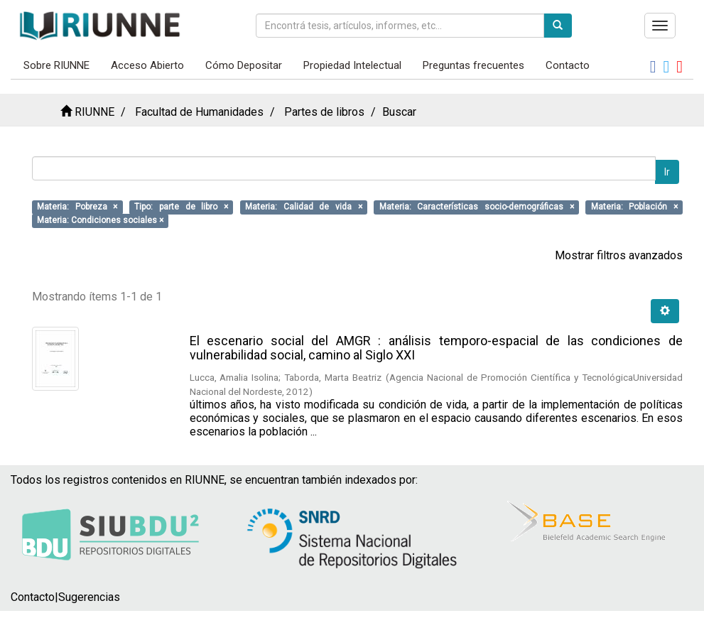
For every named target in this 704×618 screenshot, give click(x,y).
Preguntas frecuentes (473, 65)
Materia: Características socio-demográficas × (476, 207)
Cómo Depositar (243, 65)
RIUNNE (94, 112)
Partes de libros (324, 112)
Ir (667, 172)
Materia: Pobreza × (77, 207)
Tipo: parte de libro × (181, 207)
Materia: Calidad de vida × (303, 207)
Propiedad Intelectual (352, 65)
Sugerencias (89, 597)
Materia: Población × (634, 207)
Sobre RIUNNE (56, 65)
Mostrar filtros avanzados (619, 255)
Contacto (568, 65)
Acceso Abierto (147, 65)
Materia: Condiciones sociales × (100, 220)
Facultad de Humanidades (199, 112)
